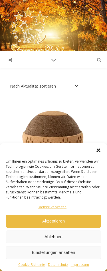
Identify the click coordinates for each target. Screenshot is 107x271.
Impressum (80, 264)
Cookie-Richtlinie (31, 264)
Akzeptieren (53, 221)
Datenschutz (58, 264)
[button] (98, 150)
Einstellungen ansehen (53, 252)
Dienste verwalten (52, 207)
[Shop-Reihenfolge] (42, 86)
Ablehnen (53, 236)
